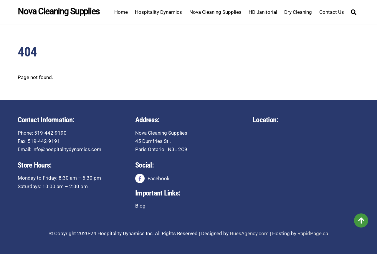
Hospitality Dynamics (158, 12)
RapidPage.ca (312, 233)
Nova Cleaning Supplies (215, 12)
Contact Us (331, 12)
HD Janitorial (263, 12)
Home (121, 12)
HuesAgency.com (249, 233)
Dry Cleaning (298, 12)
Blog (140, 206)
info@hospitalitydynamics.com (66, 149)
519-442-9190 (50, 133)
